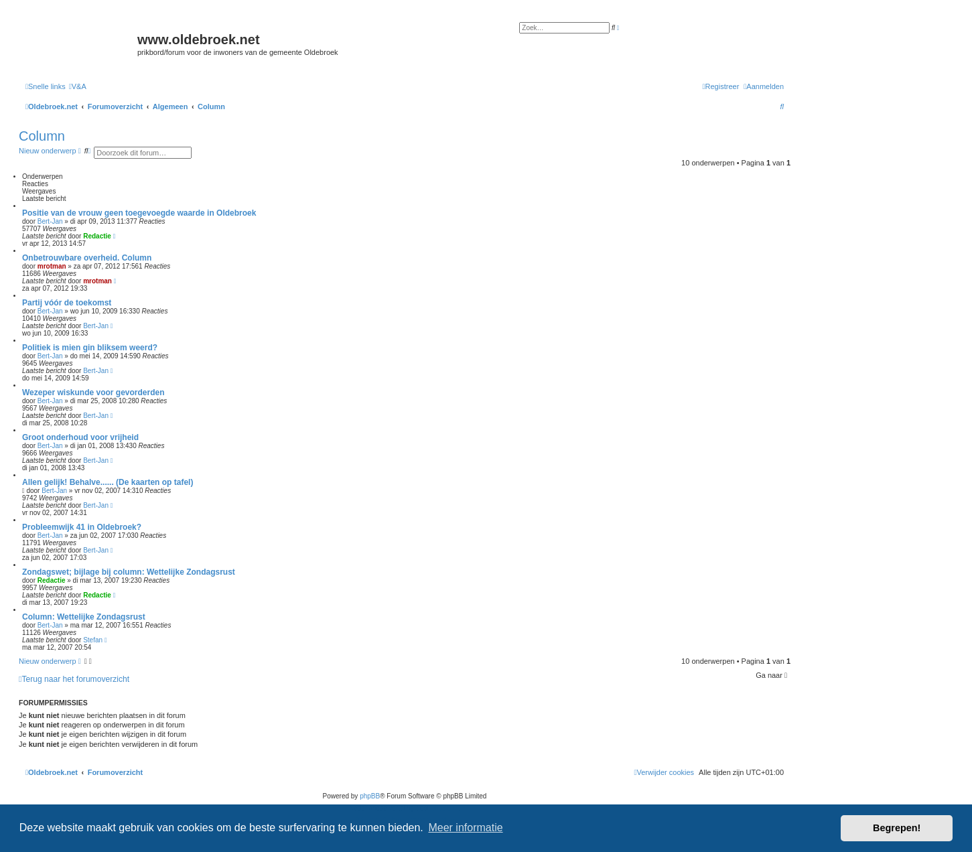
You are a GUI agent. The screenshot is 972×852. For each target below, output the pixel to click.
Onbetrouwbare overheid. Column (86, 258)
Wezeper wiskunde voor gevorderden (93, 392)
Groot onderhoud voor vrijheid (80, 437)
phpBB (370, 796)
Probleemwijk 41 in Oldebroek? (81, 527)
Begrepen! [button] (896, 828)
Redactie (97, 236)
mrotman (52, 266)
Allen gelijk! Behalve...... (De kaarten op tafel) (107, 482)
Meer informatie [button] (465, 827)
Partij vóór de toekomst (66, 302)
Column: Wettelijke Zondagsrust (83, 617)
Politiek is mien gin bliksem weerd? (89, 347)
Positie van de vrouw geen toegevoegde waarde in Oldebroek (139, 213)
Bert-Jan (50, 221)
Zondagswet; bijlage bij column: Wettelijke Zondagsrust (128, 572)
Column (42, 136)
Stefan (92, 640)
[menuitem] (77, 86)
